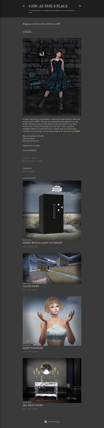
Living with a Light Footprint (43, 242)
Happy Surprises (33, 348)
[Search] (80, 6)
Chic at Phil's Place (48, 6)
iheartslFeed (30, 161)
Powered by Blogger (52, 422)
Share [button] (33, 158)
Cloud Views (31, 286)
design (25, 161)
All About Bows (33, 405)
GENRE (37, 121)
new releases (38, 161)
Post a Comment (28, 171)
